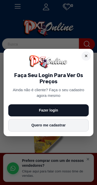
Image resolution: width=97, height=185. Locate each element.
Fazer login (48, 110)
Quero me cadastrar (48, 125)
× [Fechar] (86, 56)
